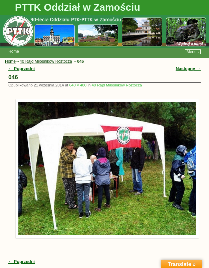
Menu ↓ (193, 51)
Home (13, 51)
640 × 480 (77, 85)
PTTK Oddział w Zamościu (77, 7)
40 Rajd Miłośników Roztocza (46, 61)
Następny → (188, 68)
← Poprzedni (21, 68)
